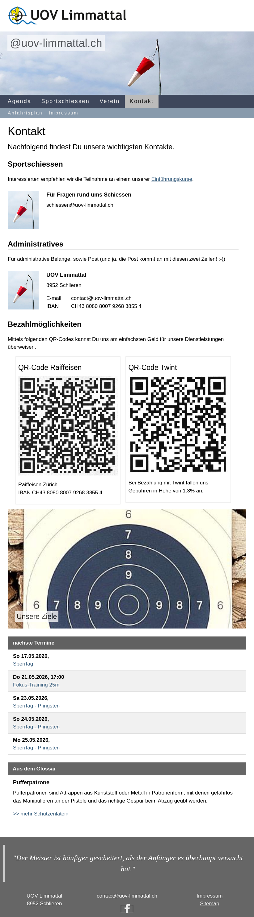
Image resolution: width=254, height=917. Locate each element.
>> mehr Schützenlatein (41, 814)
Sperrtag (23, 664)
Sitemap (209, 904)
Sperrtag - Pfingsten (36, 706)
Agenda (19, 101)
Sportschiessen (65, 101)
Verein (109, 101)
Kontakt (142, 101)
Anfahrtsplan (25, 112)
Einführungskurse (171, 179)
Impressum (63, 112)
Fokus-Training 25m (36, 685)
